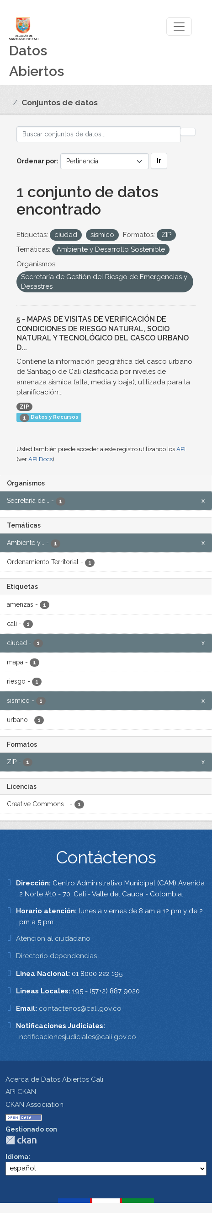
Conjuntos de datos (59, 102)
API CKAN (20, 1092)
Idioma (16, 1156)
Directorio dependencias (56, 956)
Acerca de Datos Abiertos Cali (54, 1079)
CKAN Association (34, 1104)
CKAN (21, 1140)
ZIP (24, 407)
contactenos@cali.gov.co (80, 1008)
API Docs (40, 459)
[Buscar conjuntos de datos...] (98, 134)
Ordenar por (36, 161)
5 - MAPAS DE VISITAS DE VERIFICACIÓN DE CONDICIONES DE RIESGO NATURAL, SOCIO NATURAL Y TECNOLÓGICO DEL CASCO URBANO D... (102, 333)
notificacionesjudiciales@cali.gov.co (77, 1037)
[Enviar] (188, 132)
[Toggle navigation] (179, 26)
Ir (159, 160)
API (181, 449)
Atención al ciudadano (53, 938)
